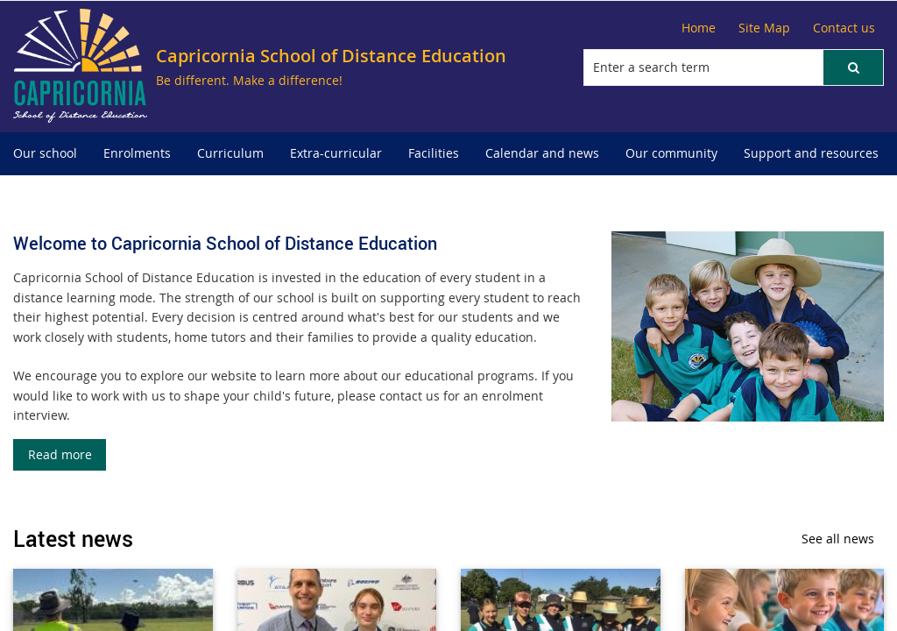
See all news (838, 538)
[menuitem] (45, 153)
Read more (60, 454)
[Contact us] (844, 28)
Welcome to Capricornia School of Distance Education (225, 243)
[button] (853, 67)
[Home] (698, 28)
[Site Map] (764, 28)
